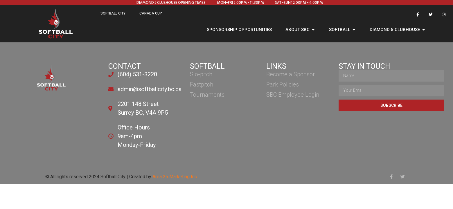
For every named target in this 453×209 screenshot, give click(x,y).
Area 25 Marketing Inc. (175, 176)
